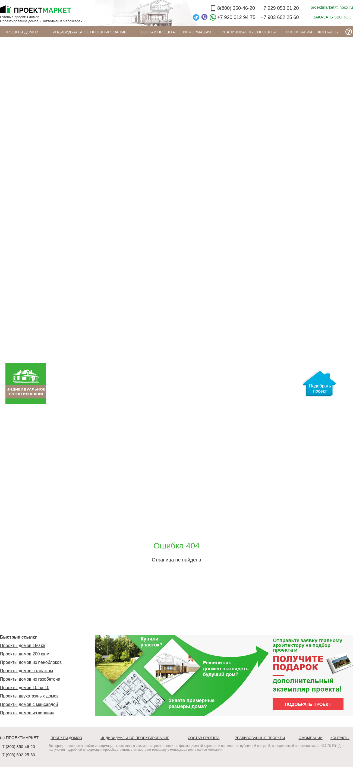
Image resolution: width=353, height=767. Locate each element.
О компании (299, 32)
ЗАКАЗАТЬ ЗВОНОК (332, 17)
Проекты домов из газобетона (30, 679)
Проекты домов (21, 32)
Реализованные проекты (249, 32)
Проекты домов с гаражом (26, 670)
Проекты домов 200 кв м (24, 654)
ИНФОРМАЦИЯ (197, 32)
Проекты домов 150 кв (22, 645)
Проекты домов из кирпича (27, 713)
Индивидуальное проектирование (89, 32)
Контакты (328, 32)
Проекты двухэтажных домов (29, 696)
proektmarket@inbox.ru (332, 7)
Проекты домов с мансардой (29, 704)
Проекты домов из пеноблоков (31, 662)
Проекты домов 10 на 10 (24, 687)
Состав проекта (158, 32)
